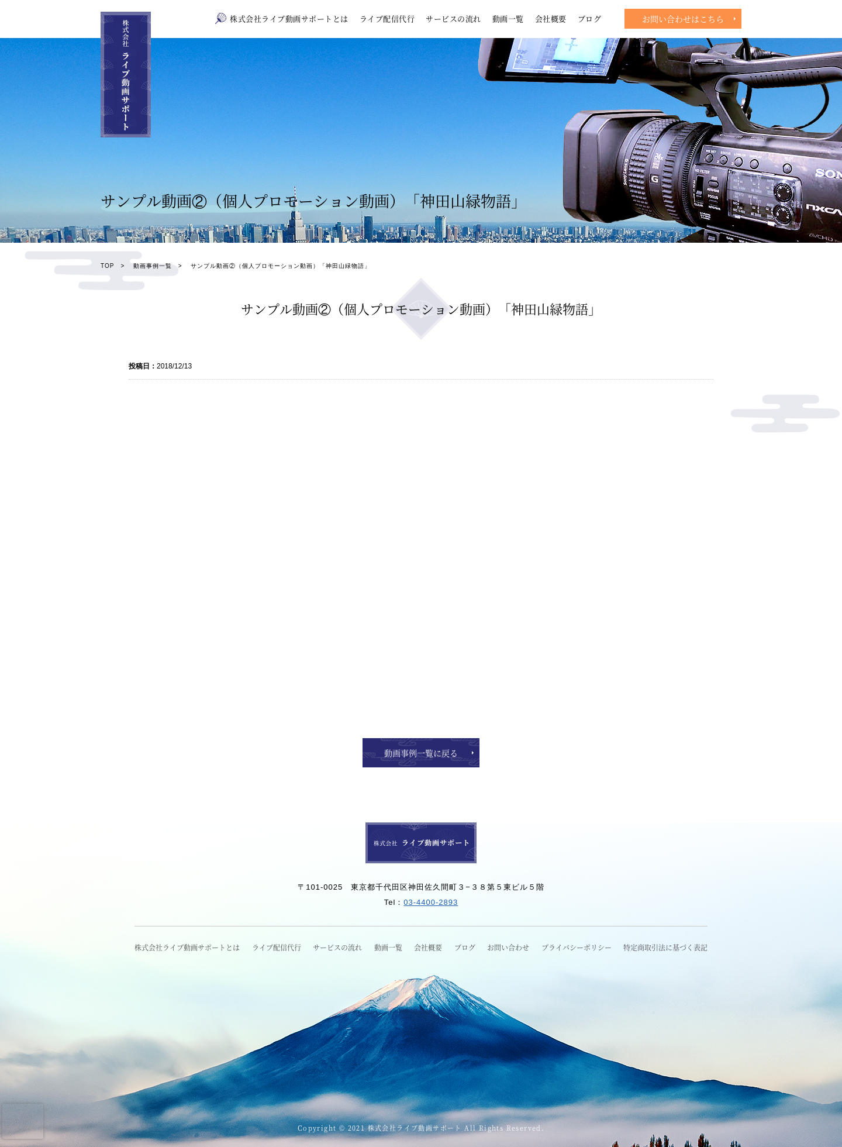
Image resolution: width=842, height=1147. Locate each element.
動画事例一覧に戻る (421, 753)
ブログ (590, 18)
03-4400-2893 (430, 902)
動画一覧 (508, 18)
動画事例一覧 (152, 266)
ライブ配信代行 (387, 18)
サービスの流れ (453, 18)
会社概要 (551, 18)
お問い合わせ (508, 947)
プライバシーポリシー (576, 947)
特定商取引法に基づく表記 (665, 947)
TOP (107, 266)
